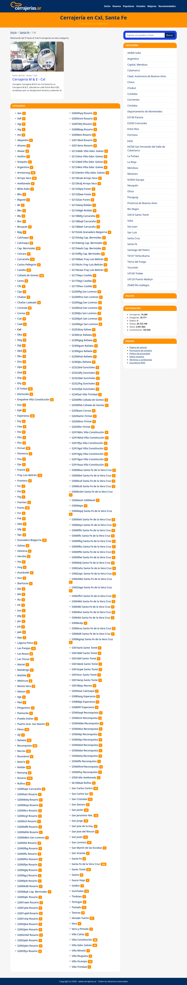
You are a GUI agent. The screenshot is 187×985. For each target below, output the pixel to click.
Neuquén (132, 185)
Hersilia (21, 556)
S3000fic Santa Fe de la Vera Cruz (91, 535)
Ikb (19, 594)
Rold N (21, 762)
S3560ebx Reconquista (85, 750)
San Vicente (78, 853)
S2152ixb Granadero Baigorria (89, 232)
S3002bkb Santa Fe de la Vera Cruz (92, 579)
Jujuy (130, 140)
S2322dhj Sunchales (83, 372)
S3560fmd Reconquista (85, 766)
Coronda (22, 308)
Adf (19, 118)
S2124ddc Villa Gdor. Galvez (88, 151)
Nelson (21, 691)
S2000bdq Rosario (27, 799)
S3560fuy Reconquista (85, 772)
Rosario (21, 778)
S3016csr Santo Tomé (84, 674)
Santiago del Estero (138, 250)
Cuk (19, 318)
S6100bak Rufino (81, 783)
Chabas (21, 297)
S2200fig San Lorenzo (84, 291)
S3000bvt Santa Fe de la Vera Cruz (91, 475)
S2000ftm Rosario (27, 859)
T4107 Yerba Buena (138, 256)
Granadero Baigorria (29, 540)
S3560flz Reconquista (84, 761)
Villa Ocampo (79, 961)
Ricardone (23, 756)
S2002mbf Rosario (28, 935)
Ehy (19, 383)
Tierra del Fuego (136, 261)
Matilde (21, 675)
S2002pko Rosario (27, 945)
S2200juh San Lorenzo (85, 318)
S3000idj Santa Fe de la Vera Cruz (91, 562)
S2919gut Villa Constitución (88, 459)
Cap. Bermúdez (26, 248)
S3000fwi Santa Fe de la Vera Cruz (91, 557)
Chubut (131, 88)
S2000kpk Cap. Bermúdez (32, 891)
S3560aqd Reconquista (85, 712)
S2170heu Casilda (82, 286)
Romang (22, 772)
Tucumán (132, 267)
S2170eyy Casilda (82, 281)
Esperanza (23, 415)
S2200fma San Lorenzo (85, 297)
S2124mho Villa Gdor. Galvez (88, 172)
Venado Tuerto (80, 918)
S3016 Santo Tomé (138, 214)
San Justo (77, 837)
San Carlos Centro (82, 788)
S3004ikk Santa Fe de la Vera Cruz (91, 601)
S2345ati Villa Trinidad (85, 394)
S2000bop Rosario (27, 805)
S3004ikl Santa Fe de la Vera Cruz (91, 606)
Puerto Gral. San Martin (31, 724)
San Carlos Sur (80, 793)
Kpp (19, 637)
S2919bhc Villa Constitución (88, 432)
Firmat (21, 448)
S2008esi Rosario (82, 134)
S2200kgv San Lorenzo (85, 324)
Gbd (19, 524)
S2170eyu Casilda (82, 275)
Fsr (19, 486)
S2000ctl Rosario (27, 821)
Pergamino (23, 707)
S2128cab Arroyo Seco (85, 178)
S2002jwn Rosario (27, 929)
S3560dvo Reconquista (85, 729)
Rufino (21, 783)
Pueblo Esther (25, 718)
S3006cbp (77, 623)
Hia (19, 561)
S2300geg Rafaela (82, 340)
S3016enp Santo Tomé (85, 680)
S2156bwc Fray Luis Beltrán (88, 259)
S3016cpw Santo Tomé (85, 669)
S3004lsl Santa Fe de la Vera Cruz (91, 617)
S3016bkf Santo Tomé (84, 653)
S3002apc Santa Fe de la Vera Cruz (92, 573)
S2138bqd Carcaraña (84, 221)
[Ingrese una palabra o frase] (145, 35)
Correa (21, 313)
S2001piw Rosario (27, 907)
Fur (19, 513)
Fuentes (22, 502)
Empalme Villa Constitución (33, 399)
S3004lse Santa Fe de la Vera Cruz (91, 612)
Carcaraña (23, 259)
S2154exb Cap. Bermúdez (86, 248)
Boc (19, 221)
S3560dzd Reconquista (85, 745)
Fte (19, 491)
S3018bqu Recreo (82, 685)
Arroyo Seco (24, 178)
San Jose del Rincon (83, 831)
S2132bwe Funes (81, 194)
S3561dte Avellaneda (84, 777)
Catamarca (133, 70)
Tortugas (77, 902)
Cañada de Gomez (28, 275)
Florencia (22, 453)
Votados (140, 6)
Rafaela (21, 740)
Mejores (151, 6)
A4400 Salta (134, 53)
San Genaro (78, 804)
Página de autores (138, 347)
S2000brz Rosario (27, 810)
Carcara (21, 253)
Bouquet (22, 226)
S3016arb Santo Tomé (84, 647)
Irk (19, 605)
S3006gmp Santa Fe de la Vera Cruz (92, 639)
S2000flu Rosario (27, 853)
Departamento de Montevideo (144, 111)
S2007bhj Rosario (82, 124)
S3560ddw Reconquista (85, 723)
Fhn (19, 442)
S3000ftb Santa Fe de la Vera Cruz (91, 552)
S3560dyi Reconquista (84, 734)
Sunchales (78, 891)
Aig (19, 129)
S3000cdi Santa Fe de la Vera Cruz (91, 486)
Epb (19, 410)
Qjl (19, 734)
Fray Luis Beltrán (27, 475)
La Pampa (133, 156)
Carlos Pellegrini (26, 264)
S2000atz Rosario (27, 794)
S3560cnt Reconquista (85, 718)
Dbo (19, 334)
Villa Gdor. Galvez (82, 945)
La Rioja (131, 162)
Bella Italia (23, 188)
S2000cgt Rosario (27, 816)
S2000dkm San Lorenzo (31, 837)
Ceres (20, 281)
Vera (74, 923)
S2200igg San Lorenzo (85, 302)
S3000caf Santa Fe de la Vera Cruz (91, 481)
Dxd (19, 372)
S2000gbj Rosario (27, 870)
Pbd (19, 702)
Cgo (19, 291)
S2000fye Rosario (27, 864)
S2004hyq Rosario (82, 113)
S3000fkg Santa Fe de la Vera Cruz (91, 541)
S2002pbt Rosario (27, 940)
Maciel (21, 664)
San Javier (77, 810)
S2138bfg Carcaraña (83, 216)
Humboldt (23, 572)
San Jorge (77, 820)
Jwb (19, 632)
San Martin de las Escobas (87, 847)
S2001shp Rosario (27, 918)
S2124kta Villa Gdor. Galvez (87, 167)
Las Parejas (23, 648)
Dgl (19, 345)
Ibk (19, 588)
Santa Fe (25, 32)
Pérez (20, 729)
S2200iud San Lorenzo (85, 308)
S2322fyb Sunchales (83, 389)
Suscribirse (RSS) (137, 362)
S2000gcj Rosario (27, 875)
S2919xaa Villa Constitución (88, 464)
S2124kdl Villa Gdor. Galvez (87, 161)
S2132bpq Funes (81, 188)
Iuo (19, 610)
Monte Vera (24, 686)
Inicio (107, 6)
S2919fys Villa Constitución (87, 443)
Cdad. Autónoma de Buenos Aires (146, 76)
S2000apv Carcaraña (29, 789)
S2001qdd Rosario (27, 913)
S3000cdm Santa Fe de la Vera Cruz (92, 491)
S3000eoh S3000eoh (83, 500)
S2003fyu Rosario (27, 951)
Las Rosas (23, 653)
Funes (20, 507)
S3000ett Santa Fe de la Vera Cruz (91, 519)
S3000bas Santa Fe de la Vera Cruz (92, 470)
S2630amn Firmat (82, 416)
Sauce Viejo (78, 880)
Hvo (19, 578)
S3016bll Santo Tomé (84, 658)
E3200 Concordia (137, 123)
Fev (19, 432)
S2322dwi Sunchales (83, 378)
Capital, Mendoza (137, 64)
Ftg (19, 496)
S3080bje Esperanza (83, 701)
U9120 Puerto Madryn (140, 279)
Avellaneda (23, 183)
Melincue (22, 680)
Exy (19, 421)
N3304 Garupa (135, 179)
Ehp (19, 378)
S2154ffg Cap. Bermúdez (86, 253)
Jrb (19, 626)
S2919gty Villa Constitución (88, 454)
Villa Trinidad (79, 966)
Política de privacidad (140, 353)
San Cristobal (79, 799)
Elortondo (23, 394)
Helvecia (22, 551)
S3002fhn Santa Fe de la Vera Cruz (92, 596)
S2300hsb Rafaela (82, 356)
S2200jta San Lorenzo (84, 313)
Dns (19, 361)
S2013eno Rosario (82, 145)
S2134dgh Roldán (82, 210)
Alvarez (21, 145)
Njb (19, 697)
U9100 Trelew (135, 273)
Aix (19, 134)
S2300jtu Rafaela (81, 362)
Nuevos (116, 6)
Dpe (19, 367)
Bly (19, 216)
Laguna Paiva (25, 643)
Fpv (19, 464)
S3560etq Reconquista (85, 756)
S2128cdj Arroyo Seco (84, 183)
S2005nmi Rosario (82, 118)
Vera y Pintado (80, 929)
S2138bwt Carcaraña (84, 226)
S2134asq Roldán (82, 205)
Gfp (19, 529)
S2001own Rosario (28, 902)
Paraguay (132, 197)
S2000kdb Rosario (27, 886)
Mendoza (132, 168)
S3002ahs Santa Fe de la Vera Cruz (92, 568)
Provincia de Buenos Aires (142, 203)
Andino (21, 156)
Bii (18, 205)
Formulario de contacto (141, 350)
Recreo (21, 751)
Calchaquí (23, 243)
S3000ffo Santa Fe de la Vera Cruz (91, 530)
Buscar (169, 35)
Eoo (19, 405)
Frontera (22, 480)
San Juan (132, 226)
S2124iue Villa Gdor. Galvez (87, 156)
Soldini (76, 885)
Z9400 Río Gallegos (138, 285)
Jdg (19, 615)
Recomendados (167, 6)
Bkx (19, 210)
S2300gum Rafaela (83, 345)
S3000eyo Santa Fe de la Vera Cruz (92, 525)
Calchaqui (23, 237)
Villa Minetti (79, 950)
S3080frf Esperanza (83, 707)
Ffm (19, 437)
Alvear (21, 151)
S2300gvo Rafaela (82, 351)
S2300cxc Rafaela (82, 335)
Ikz (19, 599)
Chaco (131, 82)
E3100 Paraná (135, 117)
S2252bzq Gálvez (81, 329)
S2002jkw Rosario (27, 924)
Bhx (19, 194)
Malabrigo (23, 670)
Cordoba (132, 94)
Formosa (132, 135)
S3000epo (77, 505)
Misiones (132, 173)
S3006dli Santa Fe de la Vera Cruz (91, 633)
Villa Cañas (78, 934)
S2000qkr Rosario (27, 897)
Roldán (21, 767)
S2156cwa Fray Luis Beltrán (88, 270)
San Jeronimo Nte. (82, 815)
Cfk (19, 286)
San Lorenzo (79, 842)
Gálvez (21, 545)
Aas (19, 113)
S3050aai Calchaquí (83, 691)
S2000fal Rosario (27, 843)
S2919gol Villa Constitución (87, 448)
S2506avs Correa (81, 410)
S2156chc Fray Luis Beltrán (87, 264)
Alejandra (23, 140)
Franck (21, 469)
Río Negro (133, 209)
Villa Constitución (82, 939)
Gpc (19, 534)
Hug (19, 567)
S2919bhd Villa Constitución (88, 437)
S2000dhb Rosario (27, 832)
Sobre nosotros (137, 356)
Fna (19, 459)
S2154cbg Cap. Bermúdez (87, 237)
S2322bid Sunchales (83, 367)
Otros (130, 191)
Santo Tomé (79, 869)
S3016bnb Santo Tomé (85, 664)
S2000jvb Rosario (27, 880)
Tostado (76, 907)
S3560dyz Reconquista (85, 739)
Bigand (21, 199)
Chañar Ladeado (27, 302)
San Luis (132, 232)
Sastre (75, 874)
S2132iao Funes (81, 199)
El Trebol (22, 388)
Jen (19, 621)
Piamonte (23, 713)
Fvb (19, 518)
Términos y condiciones (141, 359)
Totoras (76, 912)
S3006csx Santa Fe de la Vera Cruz (91, 628)
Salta (130, 220)
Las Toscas (23, 659)
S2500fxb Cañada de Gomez (88, 405)
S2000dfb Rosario (27, 826)
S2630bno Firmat (82, 421)
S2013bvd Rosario (82, 140)
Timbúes (77, 896)
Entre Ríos (133, 129)
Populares (128, 6)
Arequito (22, 161)
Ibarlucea (22, 583)
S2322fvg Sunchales (83, 383)
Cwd (19, 324)
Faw (19, 426)
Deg (19, 340)
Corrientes (133, 99)
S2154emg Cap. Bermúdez (87, 243)
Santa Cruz (133, 238)
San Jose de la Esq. (82, 826)
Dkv (19, 356)
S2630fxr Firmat (81, 426)
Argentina (23, 167)
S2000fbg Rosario (27, 848)
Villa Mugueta (80, 956)
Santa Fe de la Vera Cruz (86, 864)
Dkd (19, 351)
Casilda (21, 270)
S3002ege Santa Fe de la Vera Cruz (92, 587)
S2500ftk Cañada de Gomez (88, 399)
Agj (19, 124)
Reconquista (24, 745)
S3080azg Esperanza (83, 696)
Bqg (19, 232)
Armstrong (23, 172)
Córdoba (132, 105)
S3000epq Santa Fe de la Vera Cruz (92, 511)
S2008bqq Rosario (82, 129)
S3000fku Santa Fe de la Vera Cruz (91, 546)
